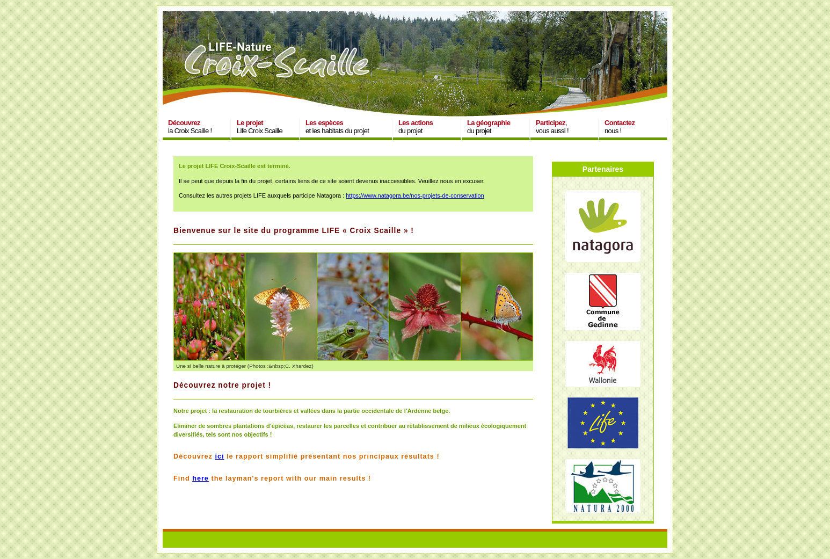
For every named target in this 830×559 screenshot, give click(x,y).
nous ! (620, 127)
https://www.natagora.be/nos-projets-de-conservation (415, 195)
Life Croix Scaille (259, 127)
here (200, 478)
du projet (415, 127)
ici (219, 456)
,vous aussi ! (552, 127)
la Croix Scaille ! (190, 127)
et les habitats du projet (337, 127)
